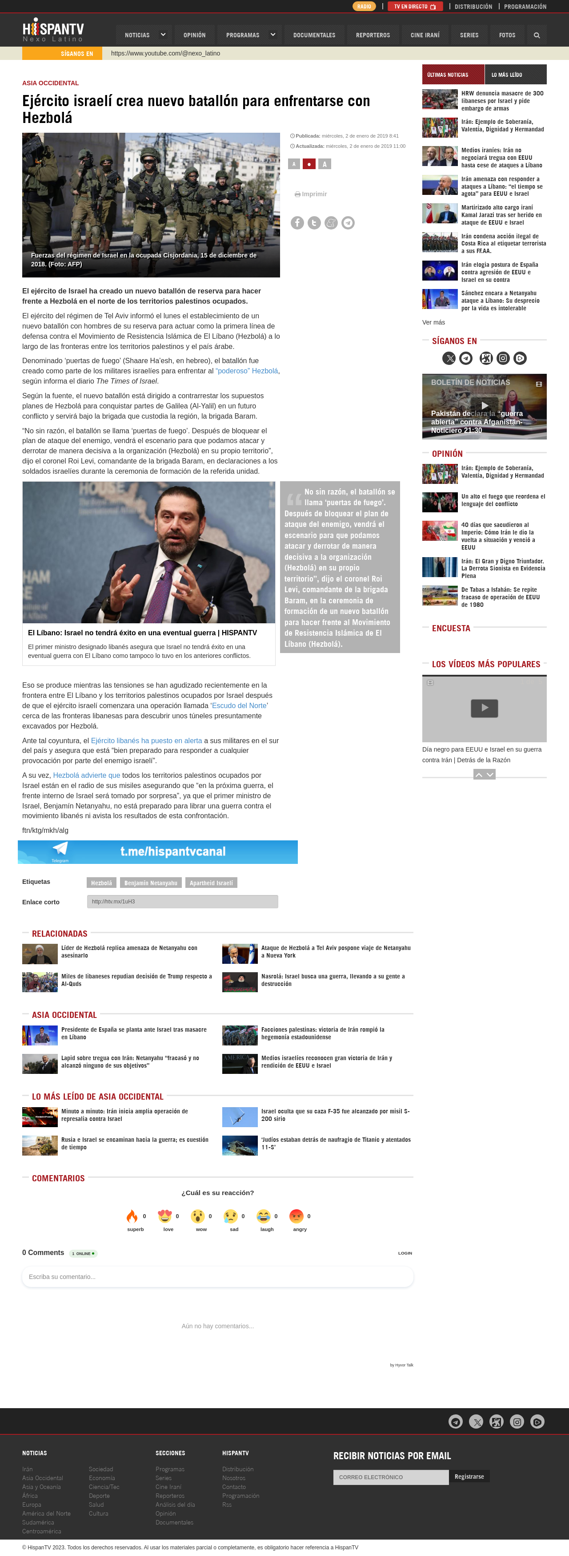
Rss (227, 1503)
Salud (96, 1503)
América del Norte (46, 1512)
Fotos (507, 34)
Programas (243, 34)
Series (469, 34)
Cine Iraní (425, 34)
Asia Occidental (42, 1477)
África (30, 1495)
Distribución (474, 6)
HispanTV (53, 29)
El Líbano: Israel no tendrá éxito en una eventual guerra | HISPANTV (142, 633)
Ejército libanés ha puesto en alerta (146, 740)
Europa (31, 1503)
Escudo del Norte (239, 705)
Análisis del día (175, 1503)
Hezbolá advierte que (86, 775)
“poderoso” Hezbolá (247, 371)
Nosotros (233, 1477)
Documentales (314, 34)
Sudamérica (38, 1521)
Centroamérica (41, 1530)
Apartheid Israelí (211, 882)
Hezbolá (101, 882)
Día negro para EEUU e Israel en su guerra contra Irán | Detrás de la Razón (481, 755)
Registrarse (469, 1475)
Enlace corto (41, 902)
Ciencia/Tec (104, 1486)
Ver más (433, 322)
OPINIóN (195, 34)
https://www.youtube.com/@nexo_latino (165, 53)
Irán (27, 1468)
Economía (102, 1477)
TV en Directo (415, 6)
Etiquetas (36, 881)
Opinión (166, 1512)
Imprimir (310, 194)
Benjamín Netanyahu (150, 882)
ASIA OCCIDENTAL (50, 83)
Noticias (137, 34)
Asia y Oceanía (41, 1486)
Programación (525, 6)
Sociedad (101, 1468)
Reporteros (373, 34)
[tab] (453, 74)
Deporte (99, 1495)
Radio (364, 6)
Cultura (98, 1512)
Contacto (234, 1486)
